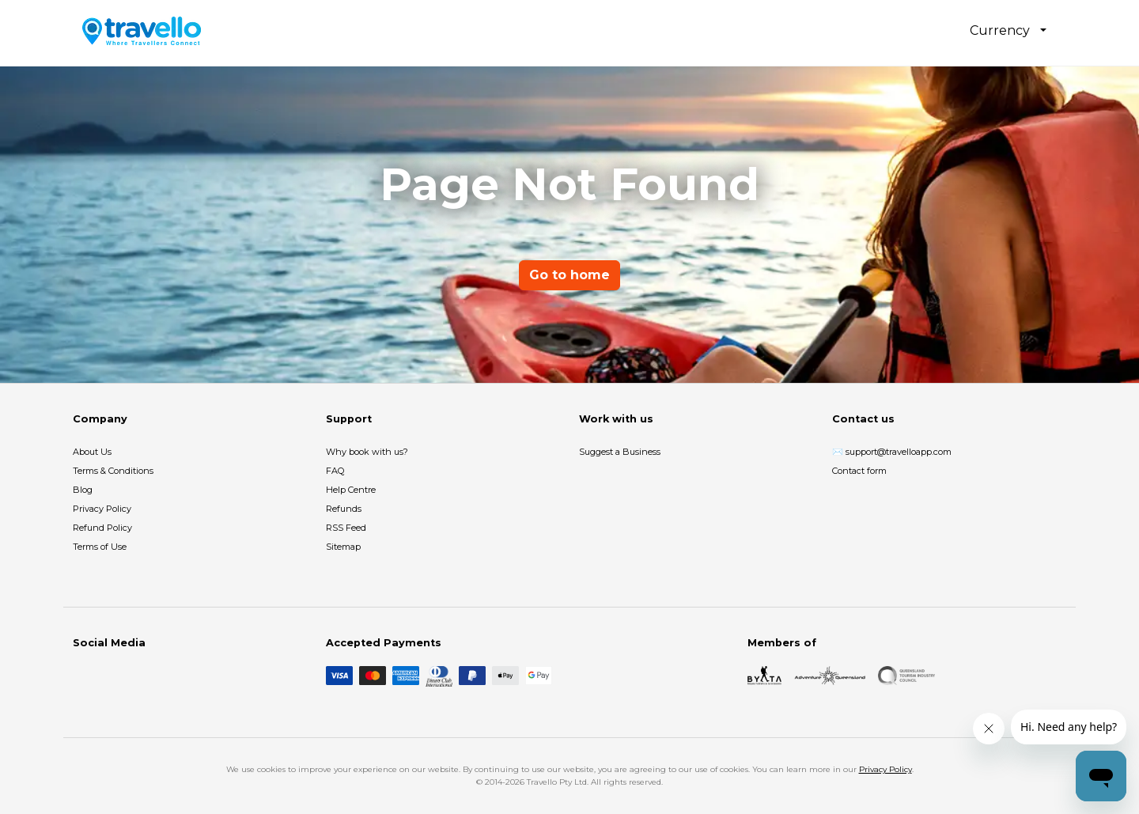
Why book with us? (367, 451)
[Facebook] (82, 675)
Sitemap (343, 546)
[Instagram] (107, 675)
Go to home (569, 274)
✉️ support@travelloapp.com (892, 451)
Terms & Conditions (113, 470)
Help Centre (351, 489)
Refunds (343, 508)
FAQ (335, 470)
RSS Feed (346, 527)
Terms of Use (100, 546)
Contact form (859, 470)
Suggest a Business (619, 451)
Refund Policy (102, 527)
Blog (83, 489)
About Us (92, 451)
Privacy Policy (102, 508)
